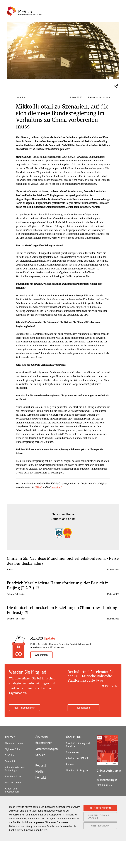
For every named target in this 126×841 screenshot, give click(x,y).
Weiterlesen (83, 707)
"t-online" (56, 487)
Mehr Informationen (24, 707)
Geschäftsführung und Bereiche (78, 745)
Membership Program (77, 770)
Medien (40, 771)
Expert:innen (43, 742)
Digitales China (12, 749)
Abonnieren (41, 654)
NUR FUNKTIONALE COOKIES (98, 817)
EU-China (9, 755)
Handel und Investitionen (12, 790)
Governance (72, 752)
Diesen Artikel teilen (116, 86)
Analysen (41, 736)
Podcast (40, 765)
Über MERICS (74, 737)
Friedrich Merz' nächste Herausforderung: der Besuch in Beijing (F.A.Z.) (58, 585)
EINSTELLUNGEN (100, 825)
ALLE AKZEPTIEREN (100, 808)
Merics (25, 11)
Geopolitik (10, 761)
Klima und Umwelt (14, 743)
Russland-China (13, 782)
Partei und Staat (13, 776)
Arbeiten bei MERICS (77, 758)
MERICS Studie (104, 785)
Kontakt (40, 777)
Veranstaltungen (46, 748)
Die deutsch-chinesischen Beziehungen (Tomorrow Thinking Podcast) (62, 609)
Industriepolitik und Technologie (15, 769)
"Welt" (38, 487)
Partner (70, 764)
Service (40, 754)
